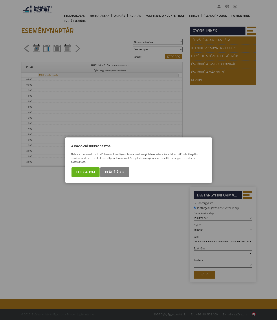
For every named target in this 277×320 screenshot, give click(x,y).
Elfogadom (85, 172)
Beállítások (114, 172)
